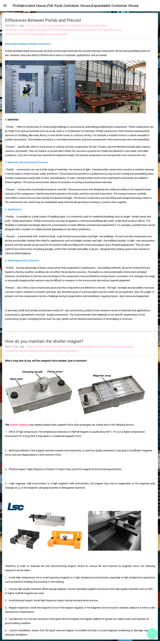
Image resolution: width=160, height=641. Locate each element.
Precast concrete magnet (120, 348)
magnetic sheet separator (42, 352)
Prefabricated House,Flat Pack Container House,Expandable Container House (77, 6)
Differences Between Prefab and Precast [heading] (43, 21)
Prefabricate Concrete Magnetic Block (87, 26)
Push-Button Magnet (16, 352)
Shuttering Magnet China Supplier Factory (98, 31)
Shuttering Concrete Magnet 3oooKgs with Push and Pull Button (40, 31)
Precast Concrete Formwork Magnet (46, 26)
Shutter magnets (19, 426)
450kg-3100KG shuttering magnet (45, 348)
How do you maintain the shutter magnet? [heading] (44, 342)
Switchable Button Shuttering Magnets (26, 35)
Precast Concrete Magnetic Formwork (85, 348)
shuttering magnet (58, 35)
